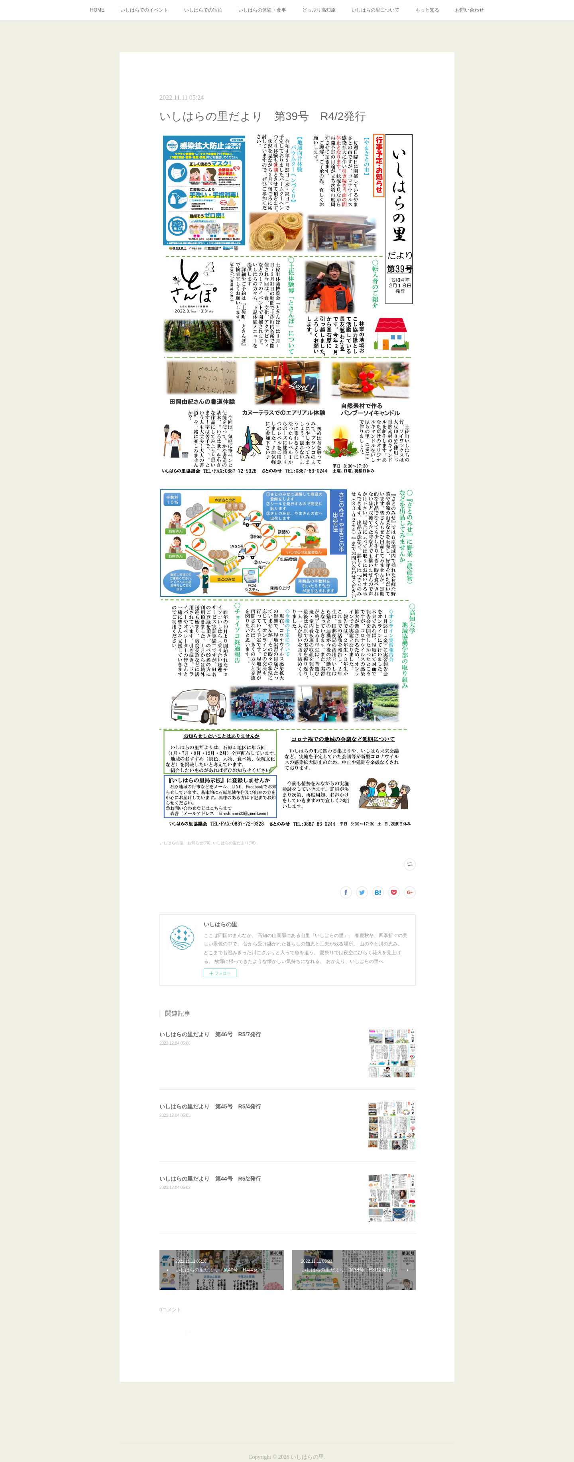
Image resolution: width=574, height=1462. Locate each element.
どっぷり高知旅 (319, 10)
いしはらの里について (375, 10)
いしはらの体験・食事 (262, 10)
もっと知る (427, 10)
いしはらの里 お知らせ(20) (184, 843)
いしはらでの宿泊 (203, 10)
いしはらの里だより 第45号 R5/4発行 (210, 1106)
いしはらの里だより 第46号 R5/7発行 (210, 1034)
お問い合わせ (469, 10)
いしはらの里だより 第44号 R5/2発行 (210, 1178)
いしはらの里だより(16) (234, 843)
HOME (97, 10)
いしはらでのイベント (144, 10)
